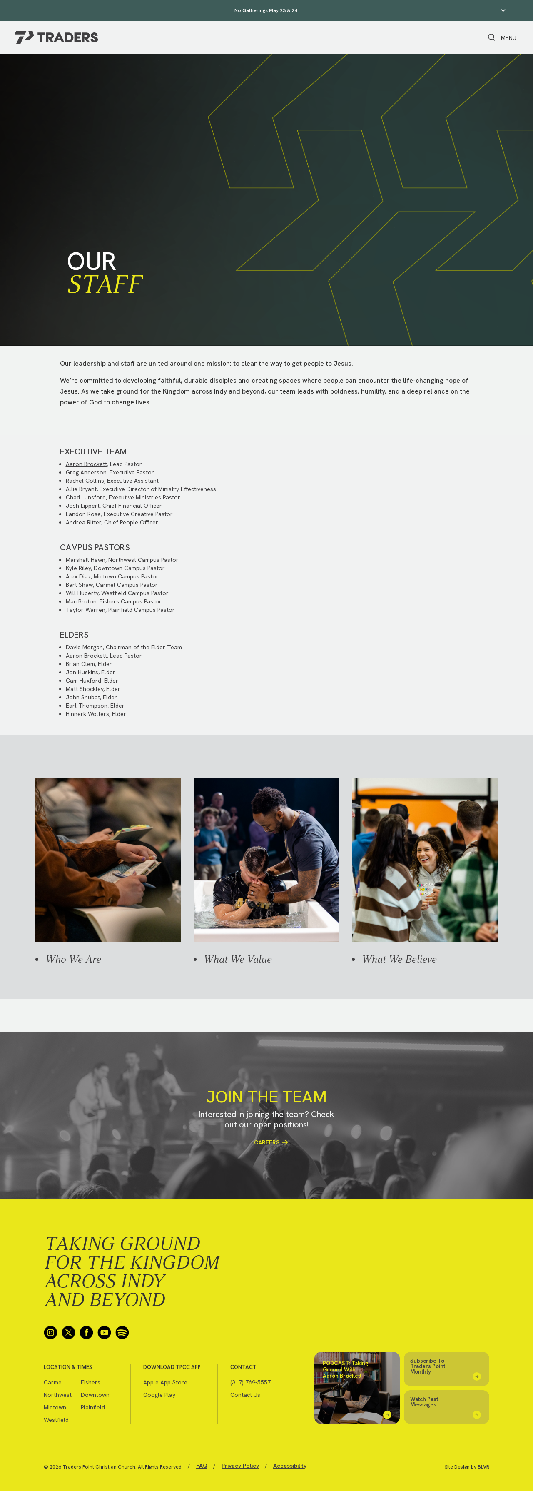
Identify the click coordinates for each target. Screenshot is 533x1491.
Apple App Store (165, 1382)
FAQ (201, 1465)
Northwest (58, 1395)
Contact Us (245, 1395)
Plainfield (93, 1407)
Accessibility (289, 1465)
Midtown (55, 1407)
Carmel (53, 1382)
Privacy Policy (240, 1465)
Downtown (95, 1395)
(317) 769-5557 (250, 1382)
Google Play (159, 1395)
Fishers (90, 1382)
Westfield (56, 1420)
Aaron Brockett (86, 464)
